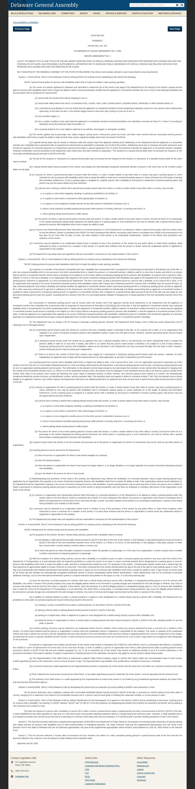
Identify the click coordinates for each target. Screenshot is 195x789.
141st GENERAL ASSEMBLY (26, 22)
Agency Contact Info (146, 773)
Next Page (175, 29)
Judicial (140, 769)
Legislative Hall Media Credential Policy (102, 766)
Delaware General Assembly (44, 4)
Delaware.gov (143, 766)
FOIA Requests (91, 762)
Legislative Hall (21, 776)
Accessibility (142, 762)
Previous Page (22, 29)
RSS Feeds (90, 780)
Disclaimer (141, 780)
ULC (87, 773)
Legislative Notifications (95, 784)
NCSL (87, 776)
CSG (87, 769)
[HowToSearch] (177, 5)
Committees (67, 13)
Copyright (141, 776)
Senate (84, 13)
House (96, 13)
